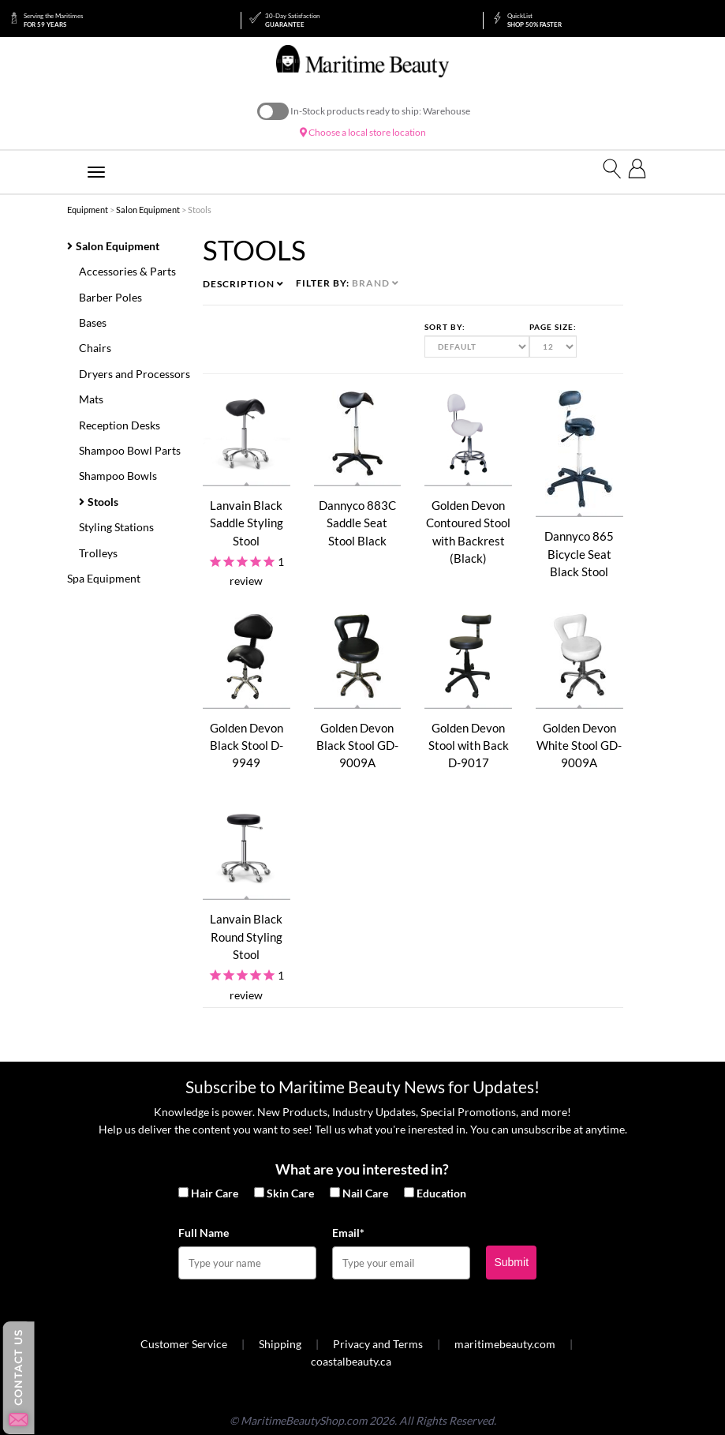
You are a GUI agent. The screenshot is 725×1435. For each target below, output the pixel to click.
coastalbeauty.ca (351, 1361)
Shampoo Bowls (118, 475)
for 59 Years (53, 20)
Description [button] (243, 284)
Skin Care (290, 1193)
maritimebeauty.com (504, 1344)
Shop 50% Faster (534, 20)
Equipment (87, 209)
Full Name (203, 1232)
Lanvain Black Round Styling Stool (246, 936)
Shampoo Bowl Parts (130, 450)
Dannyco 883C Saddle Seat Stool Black (357, 523)
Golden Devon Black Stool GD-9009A (357, 745)
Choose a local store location (363, 132)
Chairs (95, 347)
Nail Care (365, 1193)
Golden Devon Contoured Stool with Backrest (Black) (468, 531)
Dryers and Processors (134, 373)
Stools (103, 501)
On (273, 111)
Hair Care (214, 1193)
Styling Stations (116, 527)
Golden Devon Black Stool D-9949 (246, 745)
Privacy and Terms (378, 1344)
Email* (348, 1232)
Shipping (280, 1344)
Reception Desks (119, 425)
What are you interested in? (362, 1169)
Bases (93, 322)
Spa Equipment (103, 578)
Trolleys (98, 553)
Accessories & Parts (127, 271)
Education (441, 1193)
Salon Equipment (148, 209)
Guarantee (292, 20)
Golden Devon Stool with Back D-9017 (468, 745)
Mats (91, 399)
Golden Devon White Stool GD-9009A (579, 745)
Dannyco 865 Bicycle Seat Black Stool (579, 554)
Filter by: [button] (347, 283)
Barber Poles (110, 297)
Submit (511, 1262)
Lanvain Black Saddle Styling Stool (246, 523)
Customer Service (183, 1344)
